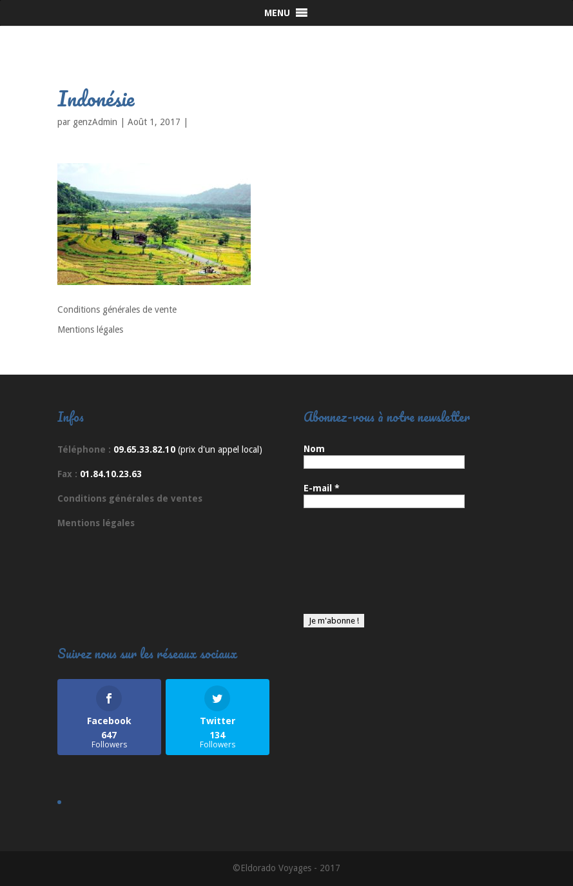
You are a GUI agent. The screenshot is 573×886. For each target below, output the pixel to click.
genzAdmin (95, 122)
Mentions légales (90, 329)
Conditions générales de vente (117, 309)
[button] (277, 13)
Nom (314, 449)
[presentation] (356, 567)
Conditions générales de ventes (129, 498)
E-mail (322, 488)
